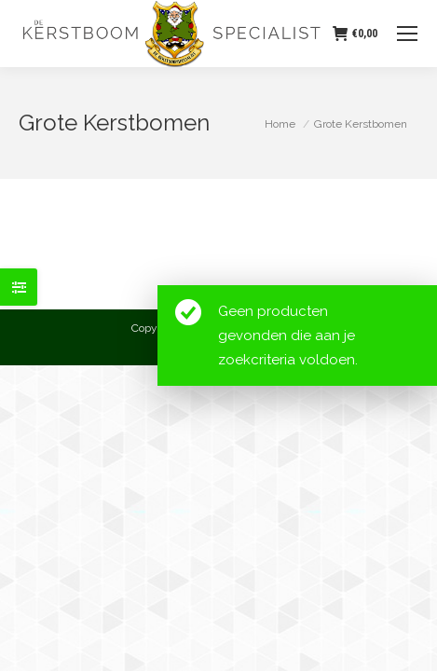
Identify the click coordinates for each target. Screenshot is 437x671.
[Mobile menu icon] (407, 33)
